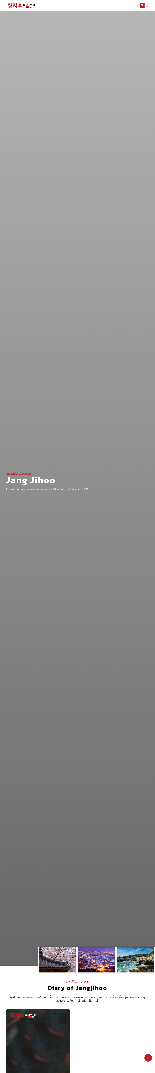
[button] (142, 5)
